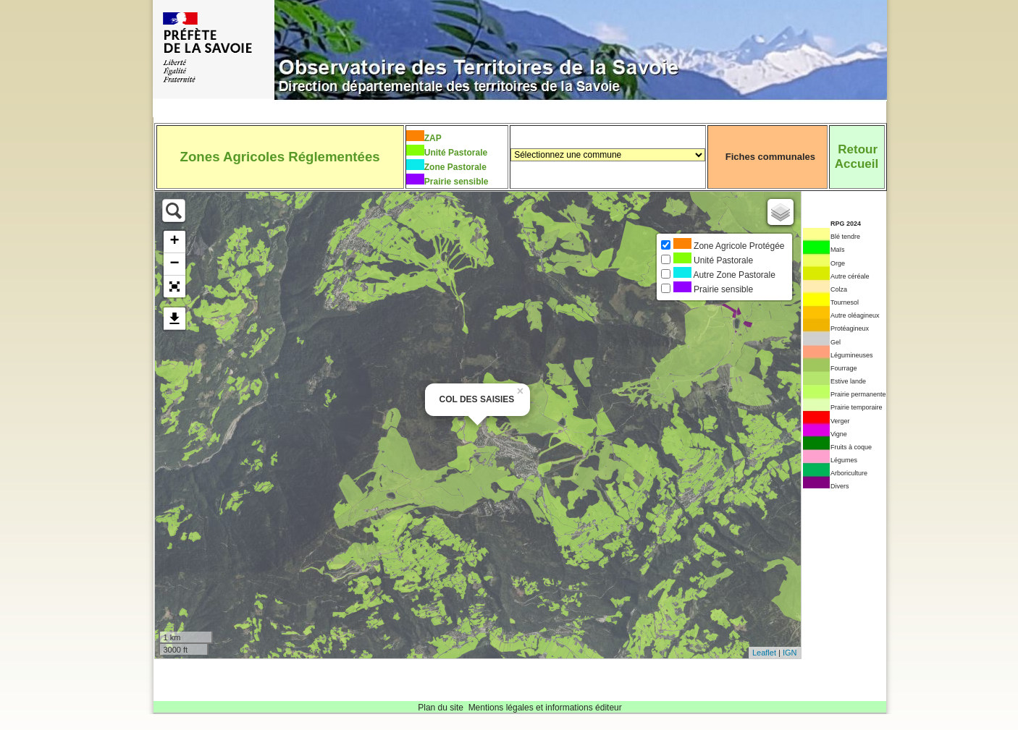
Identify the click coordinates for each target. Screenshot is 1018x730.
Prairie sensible (456, 182)
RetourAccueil (856, 157)
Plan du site (440, 708)
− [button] (174, 264)
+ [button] (174, 241)
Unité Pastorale (455, 153)
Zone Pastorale (455, 167)
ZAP (433, 138)
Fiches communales (770, 156)
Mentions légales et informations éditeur (545, 708)
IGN (790, 652)
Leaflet (764, 652)
